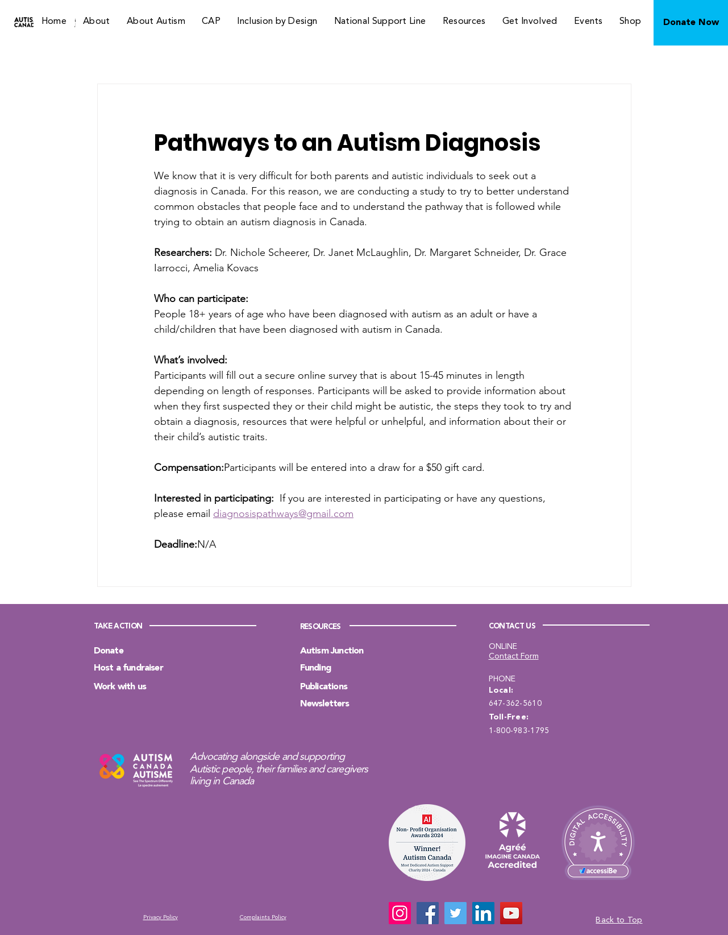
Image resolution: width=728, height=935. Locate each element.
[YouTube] (511, 913)
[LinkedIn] (483, 913)
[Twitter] (455, 913)
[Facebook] (428, 913)
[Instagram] (400, 913)
